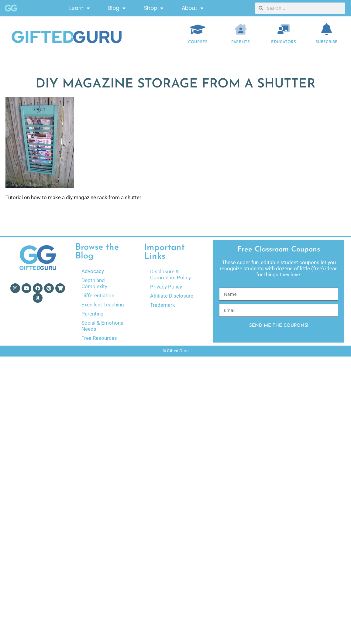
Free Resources (99, 338)
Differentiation (97, 295)
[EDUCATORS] (283, 29)
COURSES (198, 42)
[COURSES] (198, 29)
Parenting (92, 314)
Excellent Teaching (102, 305)
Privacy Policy (166, 287)
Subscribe (326, 42)
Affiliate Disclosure (171, 296)
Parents (240, 42)
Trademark (162, 305)
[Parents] (241, 29)
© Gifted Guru (176, 350)
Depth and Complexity (94, 283)
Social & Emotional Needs (103, 326)
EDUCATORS (283, 42)
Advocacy (92, 271)
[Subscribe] (326, 29)
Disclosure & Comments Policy (170, 274)
